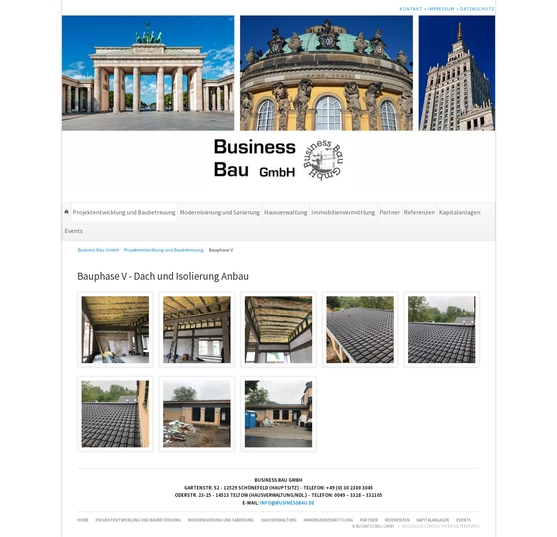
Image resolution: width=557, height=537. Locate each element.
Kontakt (411, 9)
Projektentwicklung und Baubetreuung (124, 212)
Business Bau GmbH (98, 250)
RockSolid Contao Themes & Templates (441, 526)
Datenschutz (477, 9)
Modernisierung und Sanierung (220, 212)
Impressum (441, 9)
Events (74, 231)
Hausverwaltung (286, 212)
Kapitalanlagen (459, 212)
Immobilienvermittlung (343, 212)
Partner (389, 212)
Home (66, 212)
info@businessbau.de (287, 503)
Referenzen (419, 212)
